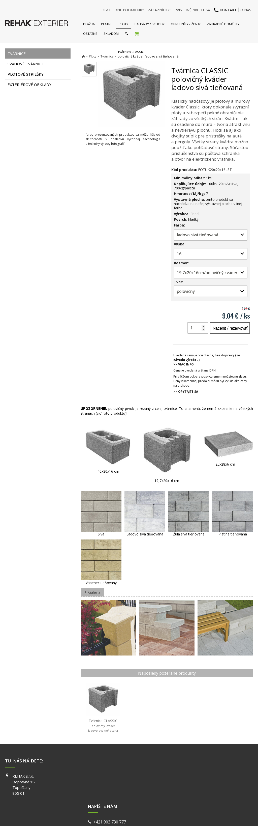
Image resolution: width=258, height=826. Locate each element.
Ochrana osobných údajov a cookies (164, 816)
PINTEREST (190, 797)
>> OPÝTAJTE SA (185, 391)
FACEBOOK (190, 776)
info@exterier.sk (109, 783)
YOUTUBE (189, 790)
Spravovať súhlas (207, 816)
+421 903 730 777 (110, 776)
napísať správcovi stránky (116, 816)
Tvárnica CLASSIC (103, 725)
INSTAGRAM (191, 783)
